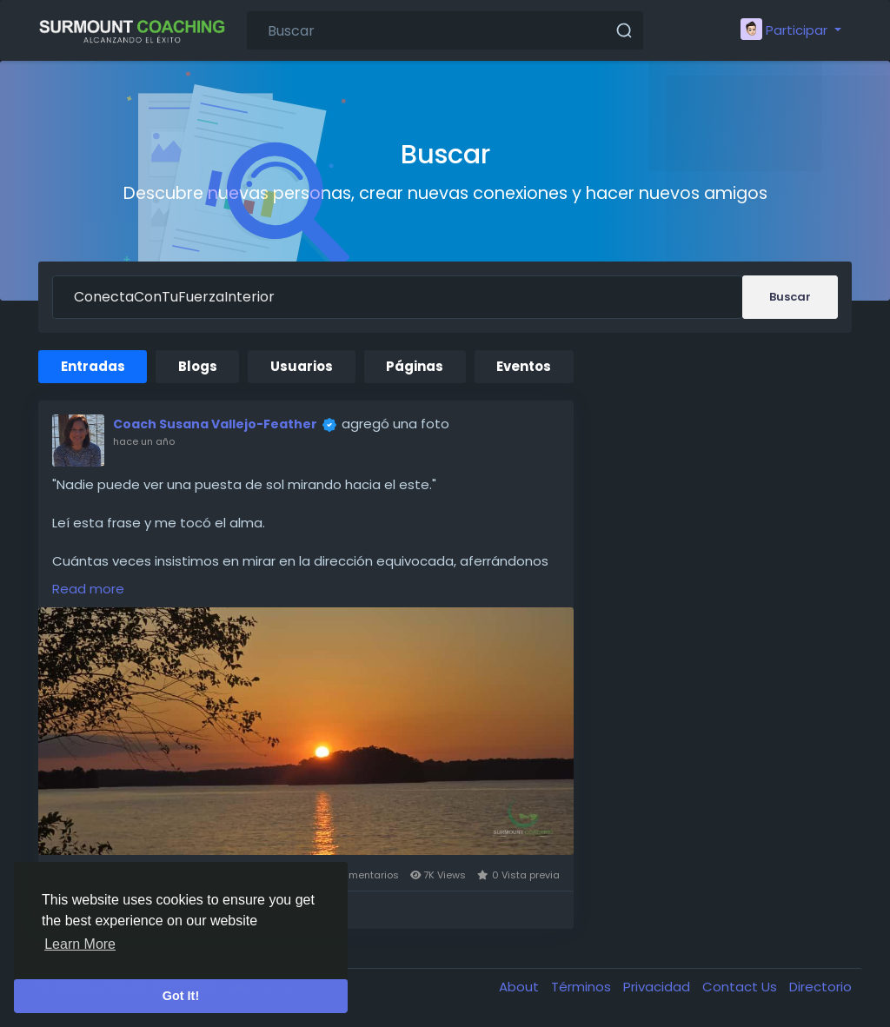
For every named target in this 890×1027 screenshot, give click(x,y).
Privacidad (658, 986)
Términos (582, 986)
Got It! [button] (181, 996)
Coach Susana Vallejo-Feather (215, 424)
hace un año (144, 441)
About (520, 986)
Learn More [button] (80, 944)
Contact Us (741, 986)
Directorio (820, 986)
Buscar (790, 296)
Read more (88, 589)
